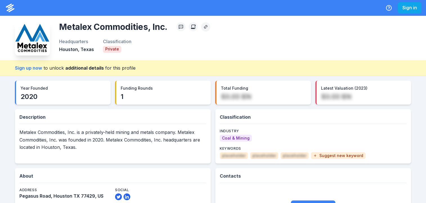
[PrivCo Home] (10, 8)
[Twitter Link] (118, 196)
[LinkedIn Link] (127, 196)
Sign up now (28, 68)
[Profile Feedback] (180, 26)
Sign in (409, 7)
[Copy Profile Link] (205, 26)
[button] (338, 155)
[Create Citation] (193, 26)
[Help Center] (388, 8)
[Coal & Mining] (236, 138)
